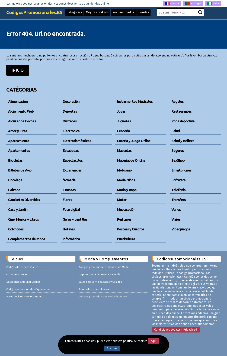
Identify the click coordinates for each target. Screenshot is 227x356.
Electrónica (71, 131)
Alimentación (18, 101)
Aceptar (112, 348)
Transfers (178, 200)
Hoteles (69, 229)
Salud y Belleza (182, 141)
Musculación (126, 209)
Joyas (121, 111)
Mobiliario (124, 170)
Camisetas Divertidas (24, 200)
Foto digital (71, 209)
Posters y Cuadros (130, 229)
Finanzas (69, 190)
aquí (153, 341)
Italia (213, 3)
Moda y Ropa (126, 190)
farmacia (69, 180)
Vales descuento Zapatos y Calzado (100, 281)
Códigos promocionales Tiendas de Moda (104, 267)
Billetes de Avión (20, 170)
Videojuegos (180, 229)
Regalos (177, 101)
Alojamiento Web (21, 111)
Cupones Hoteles (16, 274)
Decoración (71, 101)
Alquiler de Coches (22, 121)
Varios (176, 209)
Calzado (14, 190)
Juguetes (124, 121)
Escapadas (71, 151)
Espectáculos (73, 160)
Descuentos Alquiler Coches (23, 281)
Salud (175, 131)
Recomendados (130, 14)
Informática (71, 239)
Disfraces (70, 121)
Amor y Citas (17, 131)
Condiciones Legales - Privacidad (175, 329)
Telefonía (178, 190)
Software (178, 180)
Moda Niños (126, 180)
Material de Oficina (131, 160)
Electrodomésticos (77, 141)
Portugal (193, 3)
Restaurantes (181, 111)
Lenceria (123, 131)
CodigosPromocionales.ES (36, 14)
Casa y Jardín (17, 209)
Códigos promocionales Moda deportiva (103, 296)
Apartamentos (19, 151)
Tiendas (152, 14)
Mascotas (124, 151)
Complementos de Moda (26, 239)
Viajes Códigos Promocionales (24, 296)
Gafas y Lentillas (75, 219)
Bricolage (15, 180)
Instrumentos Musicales (135, 101)
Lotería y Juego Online (134, 141)
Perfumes (124, 219)
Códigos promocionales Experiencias (28, 289)
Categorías (79, 14)
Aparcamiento (18, 141)
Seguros (177, 151)
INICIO (18, 70)
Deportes (70, 111)
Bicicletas (15, 160)
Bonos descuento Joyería (94, 289)
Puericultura (126, 239)
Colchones (16, 229)
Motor (121, 200)
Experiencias (72, 170)
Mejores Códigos (103, 14)
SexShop (178, 160)
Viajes (175, 219)
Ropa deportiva (182, 121)
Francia (172, 3)
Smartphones (181, 170)
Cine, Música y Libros (23, 219)
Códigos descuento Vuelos (22, 267)
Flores (67, 200)
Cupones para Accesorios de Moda (100, 274)
